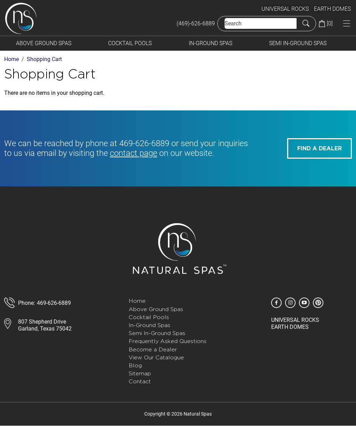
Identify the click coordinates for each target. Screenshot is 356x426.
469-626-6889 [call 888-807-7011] (54, 303)
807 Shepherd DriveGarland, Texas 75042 (45, 325)
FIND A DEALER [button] (319, 148)
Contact (140, 381)
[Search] (261, 23)
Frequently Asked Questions (168, 341)
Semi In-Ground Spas (297, 43)
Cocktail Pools (130, 43)
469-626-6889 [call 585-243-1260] (144, 143)
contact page (133, 153)
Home (137, 301)
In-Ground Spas (210, 43)
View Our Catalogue (156, 357)
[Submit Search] (306, 23)
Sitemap (140, 373)
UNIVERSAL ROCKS (285, 9)
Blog (135, 365)
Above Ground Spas (43, 43)
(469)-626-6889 (196, 23)
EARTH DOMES (332, 9)
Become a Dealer (153, 349)
